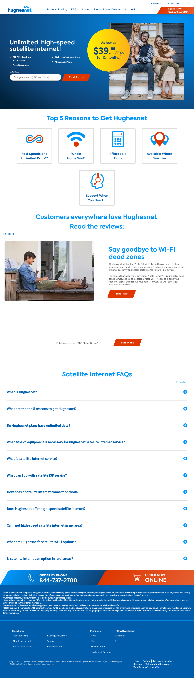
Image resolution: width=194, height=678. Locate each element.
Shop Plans (122, 293)
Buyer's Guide (98, 646)
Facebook (120, 635)
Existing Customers (57, 635)
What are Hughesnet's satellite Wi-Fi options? (41, 542)
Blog (93, 641)
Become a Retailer (162, 661)
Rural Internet (54, 646)
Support (129, 9)
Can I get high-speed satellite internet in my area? (44, 525)
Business (156, 4)
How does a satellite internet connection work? (42, 492)
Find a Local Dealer (107, 9)
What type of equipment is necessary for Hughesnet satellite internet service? (66, 442)
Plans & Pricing (57, 9)
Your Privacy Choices (144, 667)
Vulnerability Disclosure (158, 664)
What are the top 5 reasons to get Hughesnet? (41, 408)
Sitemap (138, 664)
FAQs (74, 9)
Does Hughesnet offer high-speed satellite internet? (46, 508)
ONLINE (156, 580)
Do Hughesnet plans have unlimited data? (38, 425)
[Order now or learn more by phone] (178, 10)
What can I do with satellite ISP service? (37, 475)
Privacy (146, 661)
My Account (174, 3)
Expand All (181, 382)
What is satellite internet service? (32, 458)
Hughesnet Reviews (101, 652)
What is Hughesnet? (22, 392)
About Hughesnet (22, 641)
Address (14, 72)
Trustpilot (8, 233)
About (86, 9)
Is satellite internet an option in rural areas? (40, 558)
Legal (136, 661)
